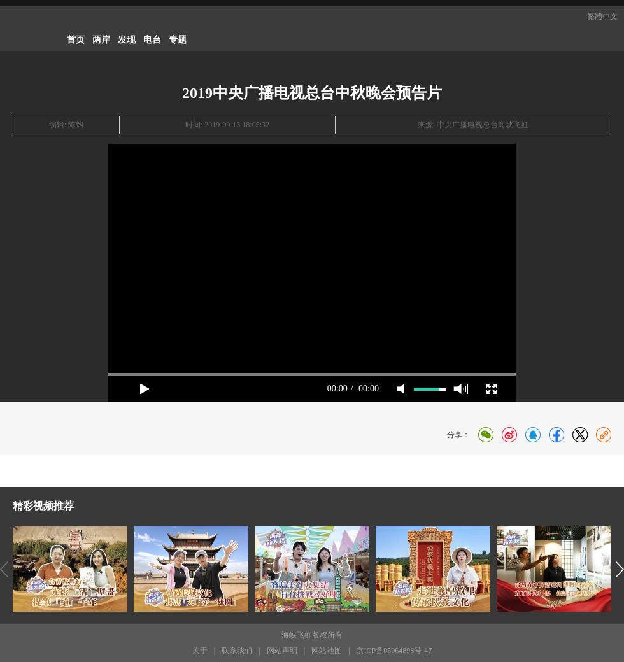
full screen (491, 389)
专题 (178, 40)
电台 (152, 40)
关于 (200, 650)
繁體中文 (602, 16)
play (144, 389)
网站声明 (282, 650)
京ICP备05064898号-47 (394, 650)
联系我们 (237, 650)
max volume (460, 389)
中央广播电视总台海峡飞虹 (482, 124)
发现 (127, 40)
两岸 (101, 40)
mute (400, 389)
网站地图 (326, 650)
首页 (76, 40)
